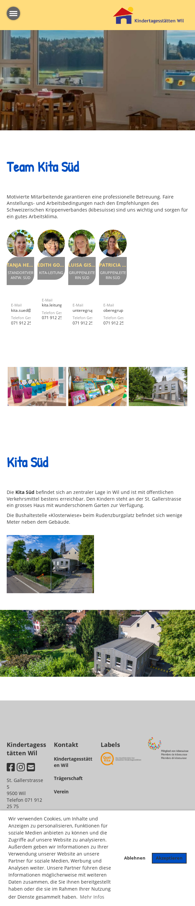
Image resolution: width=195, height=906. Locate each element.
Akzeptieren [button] (169, 858)
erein (63, 791)
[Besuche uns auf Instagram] (21, 767)
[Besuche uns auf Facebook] (11, 767)
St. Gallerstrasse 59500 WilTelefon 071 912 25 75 (25, 793)
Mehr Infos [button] (92, 897)
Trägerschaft (68, 778)
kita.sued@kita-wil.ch (30, 310)
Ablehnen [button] (134, 858)
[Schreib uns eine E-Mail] (31, 767)
